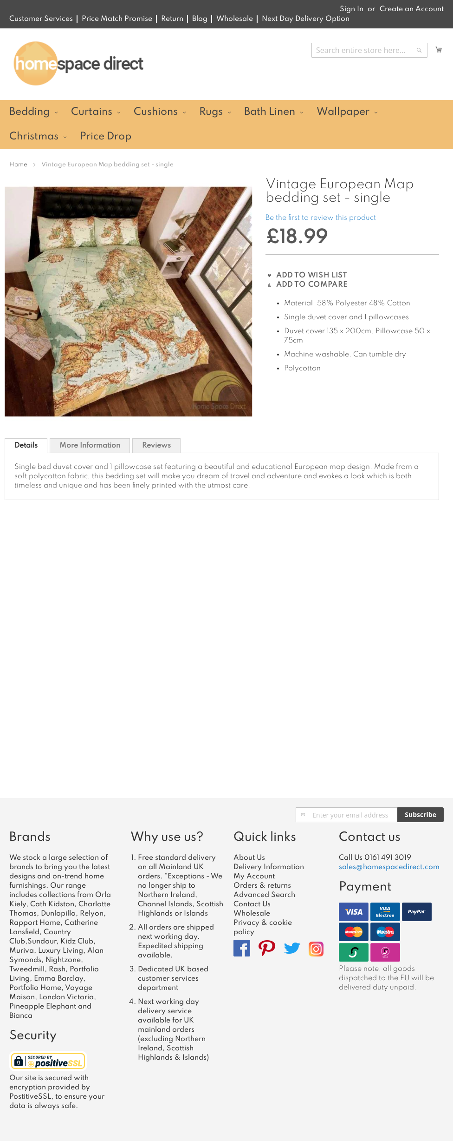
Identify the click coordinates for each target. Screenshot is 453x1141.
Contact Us (252, 904)
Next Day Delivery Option (305, 19)
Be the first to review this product (320, 218)
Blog (199, 19)
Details (26, 445)
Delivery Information (268, 867)
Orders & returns (262, 886)
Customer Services (41, 19)
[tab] (26, 445)
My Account (254, 876)
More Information (89, 445)
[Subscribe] (420, 814)
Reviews (156, 445)
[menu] (226, 124)
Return (172, 19)
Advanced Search (264, 895)
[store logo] (78, 63)
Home (18, 165)
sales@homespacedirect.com (389, 867)
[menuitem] (32, 112)
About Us (249, 858)
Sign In (351, 9)
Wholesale (234, 19)
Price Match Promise (117, 19)
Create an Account (412, 9)
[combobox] (369, 50)
